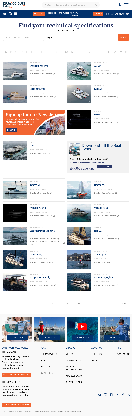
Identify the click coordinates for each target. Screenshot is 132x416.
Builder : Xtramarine (104, 262)
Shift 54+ (35, 185)
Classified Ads (74, 382)
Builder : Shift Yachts (41, 193)
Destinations (73, 360)
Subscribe (39, 14)
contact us (123, 354)
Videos (69, 354)
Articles (45, 367)
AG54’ (97, 65)
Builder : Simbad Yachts (42, 262)
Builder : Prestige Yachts (42, 74)
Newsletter (49, 329)
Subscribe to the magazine (16, 375)
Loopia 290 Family (40, 277)
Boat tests (47, 373)
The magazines (49, 354)
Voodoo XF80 (101, 207)
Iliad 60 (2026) (38, 88)
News (43, 360)
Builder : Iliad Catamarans (43, 97)
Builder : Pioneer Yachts (106, 122)
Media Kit (96, 360)
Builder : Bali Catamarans (106, 239)
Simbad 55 (36, 254)
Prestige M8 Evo (39, 65)
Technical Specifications (74, 368)
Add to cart (105, 166)
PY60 (97, 114)
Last (124, 303)
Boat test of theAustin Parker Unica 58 (47, 242)
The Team (96, 354)
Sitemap (60, 411)
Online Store (115, 329)
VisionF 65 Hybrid (103, 277)
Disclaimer (53, 411)
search (123, 37)
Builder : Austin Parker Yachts (44, 239)
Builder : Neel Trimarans (106, 97)
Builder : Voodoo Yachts (42, 216)
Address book (74, 376)
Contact (66, 411)
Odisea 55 (99, 185)
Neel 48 (98, 88)
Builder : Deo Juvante (41, 153)
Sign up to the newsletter (16, 405)
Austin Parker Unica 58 (42, 230)
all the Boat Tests (101, 147)
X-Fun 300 (100, 254)
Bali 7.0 (98, 230)
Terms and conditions (42, 411)
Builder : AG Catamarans (106, 74)
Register (11, 130)
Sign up (98, 14)
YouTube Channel (82, 329)
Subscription (17, 329)
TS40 (33, 145)
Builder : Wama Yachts (105, 193)
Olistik (79, 411)
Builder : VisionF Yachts (106, 285)
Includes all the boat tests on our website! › (87, 163)
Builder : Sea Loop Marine (43, 285)
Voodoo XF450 (38, 207)
